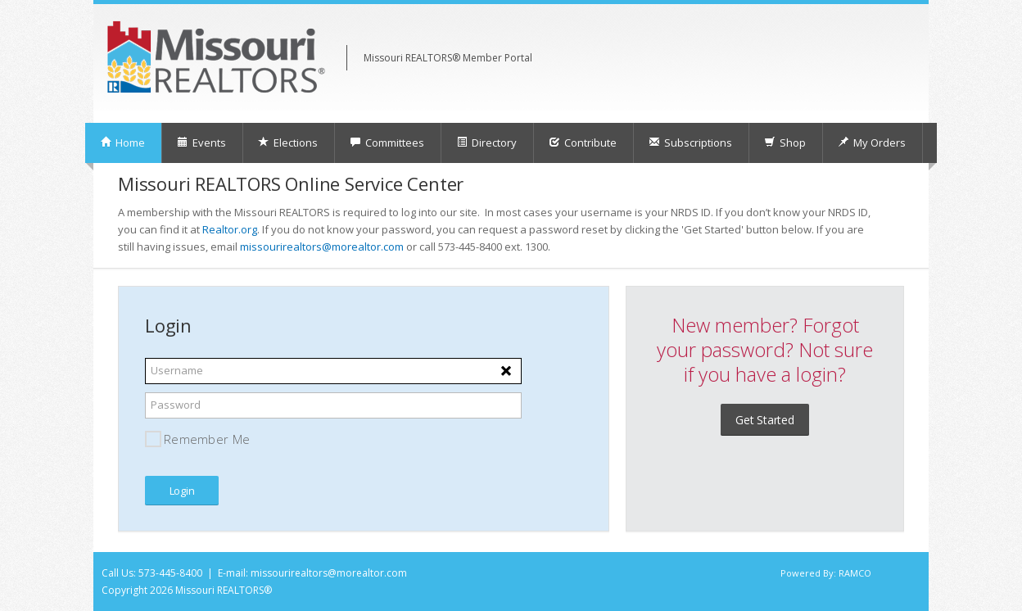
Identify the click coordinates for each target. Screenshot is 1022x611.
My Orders (872, 142)
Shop (785, 142)
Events (201, 142)
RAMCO (855, 573)
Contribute (583, 142)
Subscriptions (690, 142)
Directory (486, 142)
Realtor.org (229, 229)
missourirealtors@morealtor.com (322, 246)
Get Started (764, 420)
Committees (387, 142)
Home (122, 142)
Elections (288, 142)
